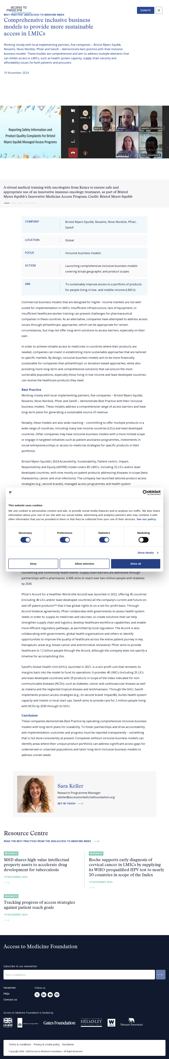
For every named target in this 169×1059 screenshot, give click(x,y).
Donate (145, 10)
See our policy (146, 519)
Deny (33, 563)
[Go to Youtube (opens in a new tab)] (50, 994)
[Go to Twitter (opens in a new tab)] (37, 994)
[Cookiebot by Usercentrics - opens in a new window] (145, 492)
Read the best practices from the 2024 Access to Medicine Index (52, 841)
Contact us (10, 999)
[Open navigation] (158, 10)
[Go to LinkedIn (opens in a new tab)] (43, 994)
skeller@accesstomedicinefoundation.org (86, 797)
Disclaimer (68, 1044)
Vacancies (9, 987)
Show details (146, 552)
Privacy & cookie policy (47, 1044)
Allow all (135, 563)
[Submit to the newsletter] (161, 974)
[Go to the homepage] (19, 10)
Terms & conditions (20, 1044)
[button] (162, 128)
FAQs (6, 993)
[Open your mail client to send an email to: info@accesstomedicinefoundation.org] (56, 994)
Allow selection (84, 563)
